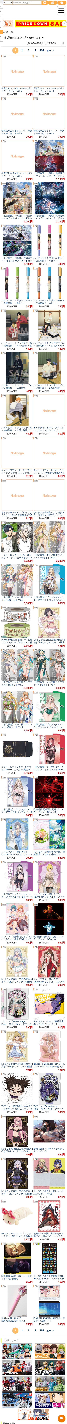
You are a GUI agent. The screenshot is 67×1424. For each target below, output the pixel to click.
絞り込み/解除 (34, 43)
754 (42, 50)
